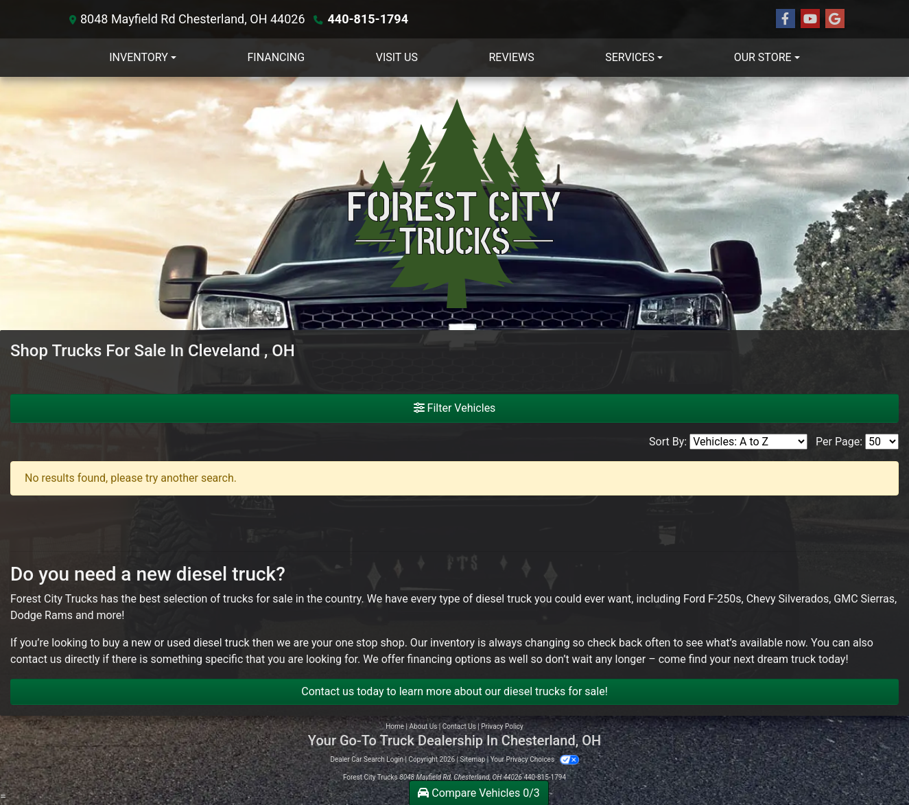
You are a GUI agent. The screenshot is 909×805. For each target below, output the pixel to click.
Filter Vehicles (455, 408)
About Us (424, 726)
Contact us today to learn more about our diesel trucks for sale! (454, 691)
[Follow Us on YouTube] (810, 19)
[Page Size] (882, 442)
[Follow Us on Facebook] (785, 19)
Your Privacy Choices (535, 759)
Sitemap (472, 759)
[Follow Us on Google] (835, 19)
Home (395, 726)
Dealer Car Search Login (366, 759)
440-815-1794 (368, 19)
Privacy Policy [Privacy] (502, 726)
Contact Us (459, 726)
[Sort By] (748, 442)
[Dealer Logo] (455, 203)
